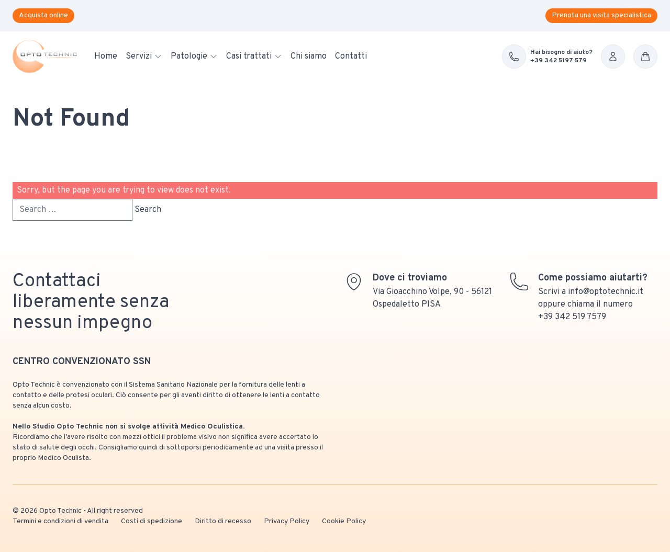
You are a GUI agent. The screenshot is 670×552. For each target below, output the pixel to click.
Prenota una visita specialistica (601, 15)
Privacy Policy (286, 521)
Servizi (144, 56)
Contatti (351, 56)
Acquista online (43, 15)
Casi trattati (254, 56)
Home (105, 56)
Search (148, 210)
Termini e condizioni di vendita (60, 521)
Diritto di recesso (223, 521)
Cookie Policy (344, 521)
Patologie (194, 56)
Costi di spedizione (151, 521)
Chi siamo (309, 56)
